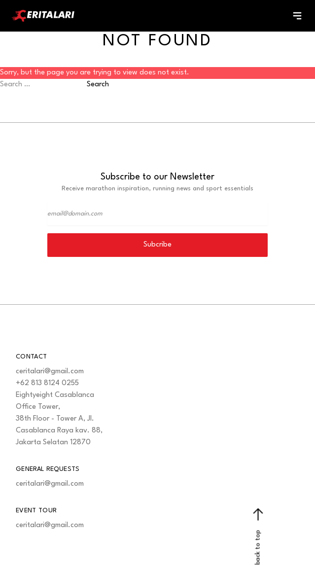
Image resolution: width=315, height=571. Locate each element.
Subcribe (157, 245)
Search (98, 84)
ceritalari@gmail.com (50, 371)
